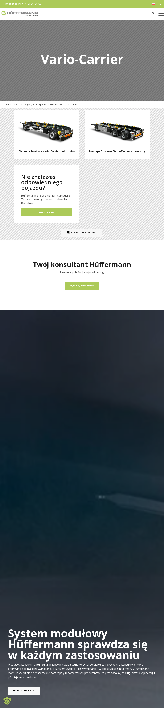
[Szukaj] (153, 14)
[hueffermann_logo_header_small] (48, 13)
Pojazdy (18, 104)
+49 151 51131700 (31, 3)
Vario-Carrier (71, 104)
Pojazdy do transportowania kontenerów (43, 104)
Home (8, 104)
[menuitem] (156, 4)
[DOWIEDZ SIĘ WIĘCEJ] (24, 691)
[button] (7, 701)
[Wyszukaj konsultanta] (82, 286)
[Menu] (160, 14)
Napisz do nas (46, 212)
